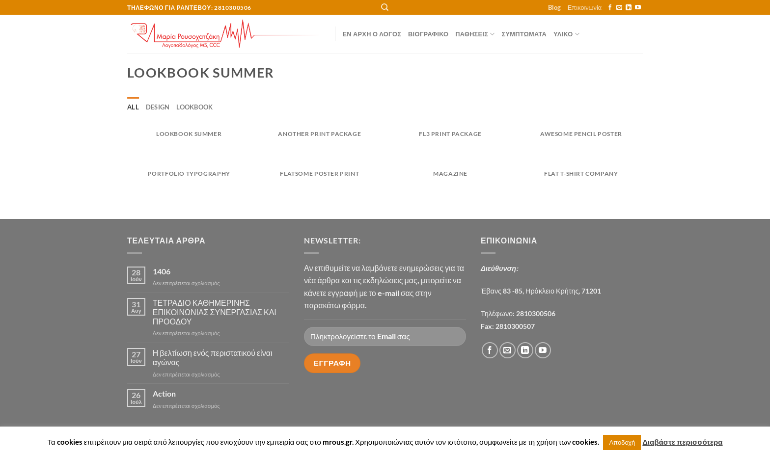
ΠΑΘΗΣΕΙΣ (475, 34)
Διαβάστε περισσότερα (682, 441)
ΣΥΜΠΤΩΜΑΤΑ (524, 34)
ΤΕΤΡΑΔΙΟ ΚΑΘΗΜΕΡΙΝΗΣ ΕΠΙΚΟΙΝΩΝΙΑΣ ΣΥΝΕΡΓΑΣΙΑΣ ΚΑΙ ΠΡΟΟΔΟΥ (214, 312)
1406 (161, 271)
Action (164, 393)
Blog (554, 7)
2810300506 (535, 313)
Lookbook (194, 107)
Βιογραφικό (428, 34)
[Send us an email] (619, 7)
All (133, 107)
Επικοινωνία (585, 7)
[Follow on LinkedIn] (629, 7)
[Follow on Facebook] (610, 7)
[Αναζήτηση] (384, 7)
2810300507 (515, 326)
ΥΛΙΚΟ (566, 34)
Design (158, 107)
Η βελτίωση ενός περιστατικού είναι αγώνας (213, 357)
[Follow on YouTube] (638, 7)
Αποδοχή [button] (622, 442)
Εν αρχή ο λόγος (372, 34)
